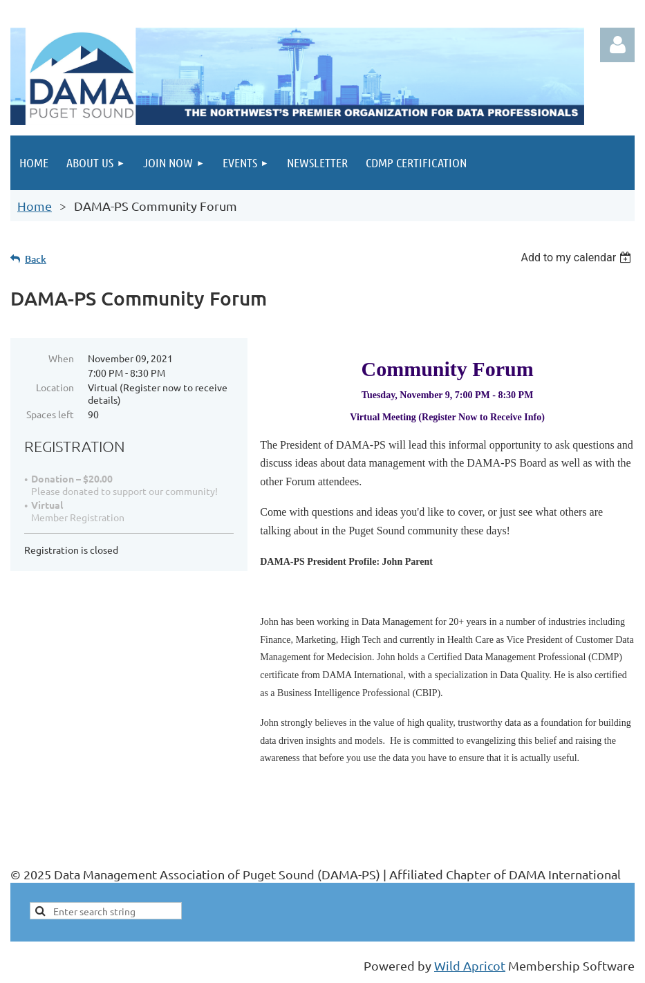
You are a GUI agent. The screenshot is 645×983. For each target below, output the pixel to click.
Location (55, 387)
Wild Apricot (469, 965)
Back (35, 258)
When (61, 358)
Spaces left (50, 414)
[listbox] (578, 257)
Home (34, 205)
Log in (617, 45)
